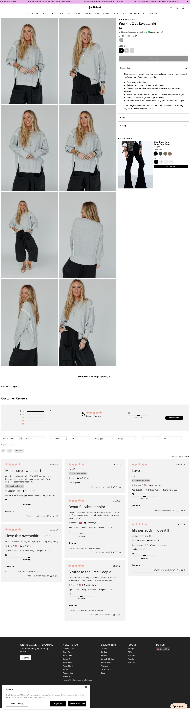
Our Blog (104, 652)
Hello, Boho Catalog (152, 14)
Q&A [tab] (15, 386)
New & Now (33, 14)
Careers (103, 673)
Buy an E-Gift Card (107, 659)
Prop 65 (65, 669)
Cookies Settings (17, 704)
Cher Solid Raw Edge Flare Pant (162, 143)
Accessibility (67, 676)
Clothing (61, 14)
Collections (74, 14)
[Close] (86, 687)
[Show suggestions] (163, 649)
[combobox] (35, 438)
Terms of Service (68, 666)
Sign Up (25, 658)
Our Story (104, 649)
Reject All (58, 704)
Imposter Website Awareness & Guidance (77, 680)
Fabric (153, 117)
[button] (35, 411)
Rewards (104, 655)
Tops (97, 14)
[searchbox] (10, 439)
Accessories (120, 14)
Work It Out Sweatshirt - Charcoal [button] (29, 572)
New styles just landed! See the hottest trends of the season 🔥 (55, 2)
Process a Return (69, 655)
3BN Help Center (69, 649)
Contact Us (66, 659)
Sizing (153, 125)
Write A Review (174, 418)
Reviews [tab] (5, 386)
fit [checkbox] (3, 451)
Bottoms (87, 14)
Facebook (131, 655)
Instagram (131, 649)
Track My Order (68, 673)
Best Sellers (47, 14)
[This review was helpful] (51, 516)
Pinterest (131, 663)
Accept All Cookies (77, 704)
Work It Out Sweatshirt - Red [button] (90, 548)
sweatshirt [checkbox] (19, 451)
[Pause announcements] (187, 2)
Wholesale (104, 666)
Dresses (107, 14)
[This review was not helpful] (55, 516)
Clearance (134, 14)
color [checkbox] (9, 451)
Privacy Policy (67, 663)
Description (153, 68)
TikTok (130, 652)
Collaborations (106, 669)
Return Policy (67, 652)
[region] (46, 696)
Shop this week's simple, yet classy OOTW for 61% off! (108, 2)
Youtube (131, 659)
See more (9, 511)
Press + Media (106, 663)
